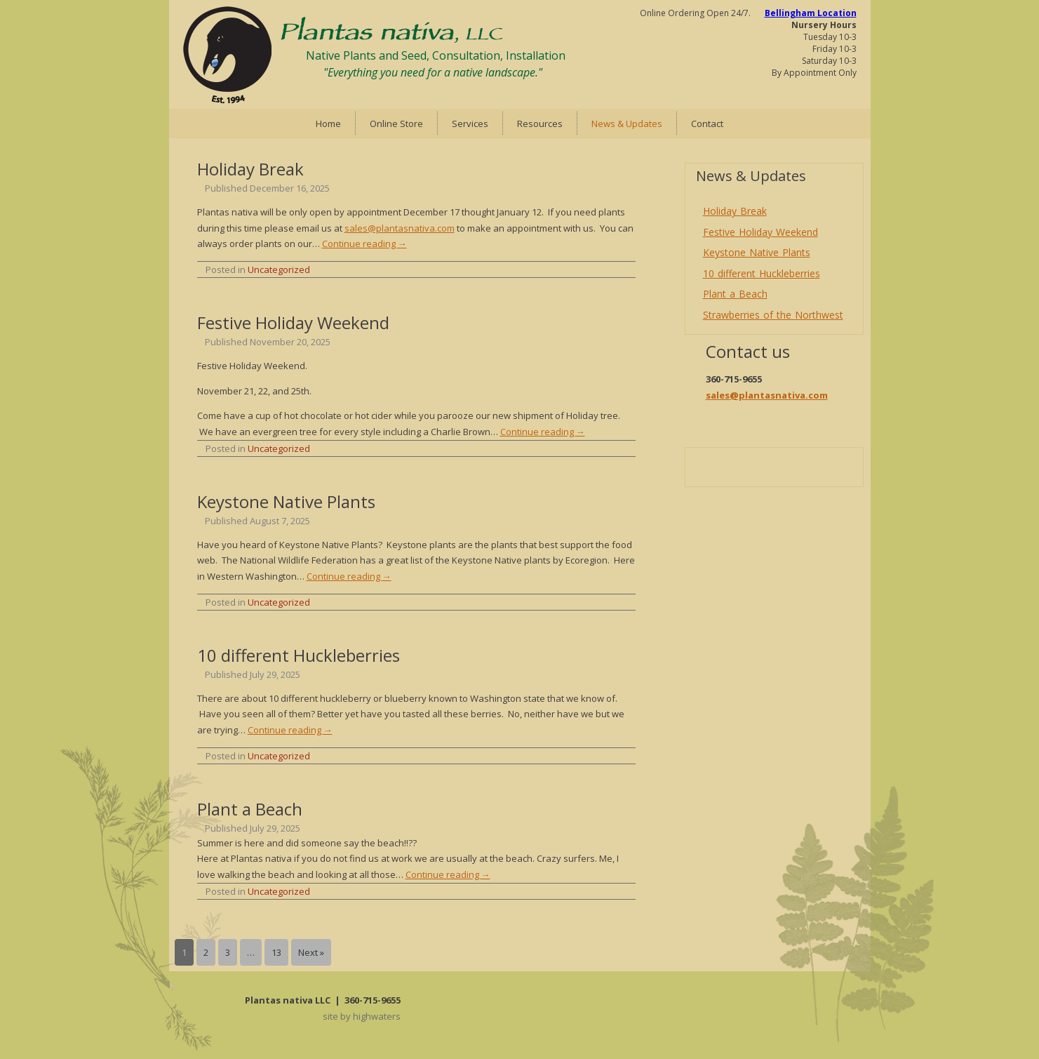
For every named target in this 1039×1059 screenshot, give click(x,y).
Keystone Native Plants (286, 501)
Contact (707, 123)
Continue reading (364, 243)
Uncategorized (279, 269)
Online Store (396, 123)
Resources (540, 123)
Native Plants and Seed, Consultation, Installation (435, 55)
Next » (311, 952)
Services (470, 123)
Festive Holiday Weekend (293, 322)
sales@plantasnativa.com (399, 228)
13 (276, 952)
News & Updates (626, 123)
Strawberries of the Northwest (773, 314)
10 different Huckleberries (298, 655)
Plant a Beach (249, 808)
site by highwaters (362, 1016)
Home (328, 123)
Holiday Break (250, 168)
